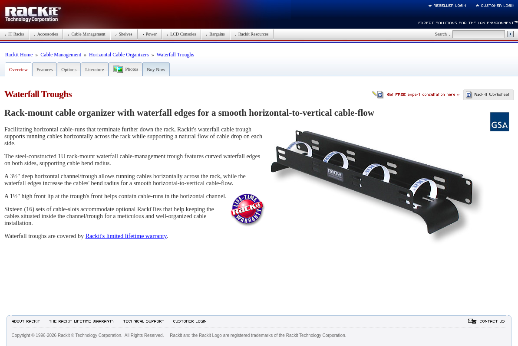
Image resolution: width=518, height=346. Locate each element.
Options (68, 69)
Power (149, 34)
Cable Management (86, 34)
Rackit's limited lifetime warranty (126, 236)
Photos (131, 69)
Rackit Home (19, 55)
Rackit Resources (252, 34)
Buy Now (156, 69)
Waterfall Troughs (176, 55)
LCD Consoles (181, 34)
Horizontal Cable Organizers (119, 55)
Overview (18, 69)
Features (44, 69)
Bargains (215, 34)
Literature (94, 69)
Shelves (123, 34)
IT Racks (14, 34)
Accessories (46, 34)
